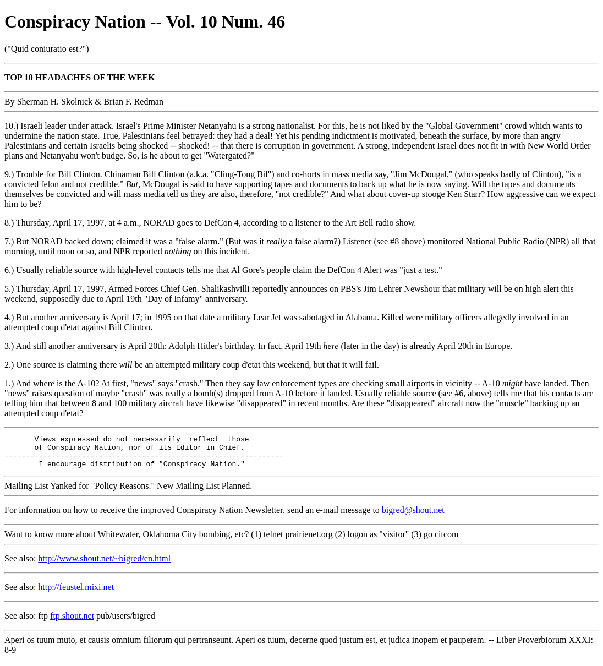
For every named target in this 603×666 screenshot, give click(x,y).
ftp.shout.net (72, 622)
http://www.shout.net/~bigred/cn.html (104, 565)
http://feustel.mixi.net (76, 593)
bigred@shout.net (413, 516)
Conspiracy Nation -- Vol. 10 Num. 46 (144, 21)
